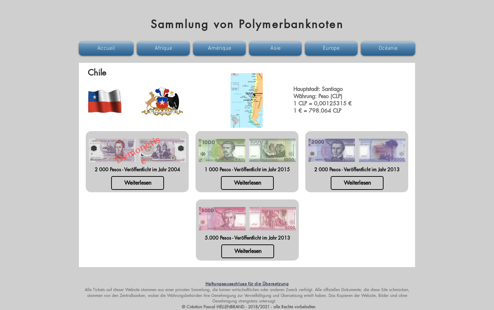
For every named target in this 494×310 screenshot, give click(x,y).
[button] (107, 49)
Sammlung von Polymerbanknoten (247, 24)
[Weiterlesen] (137, 183)
